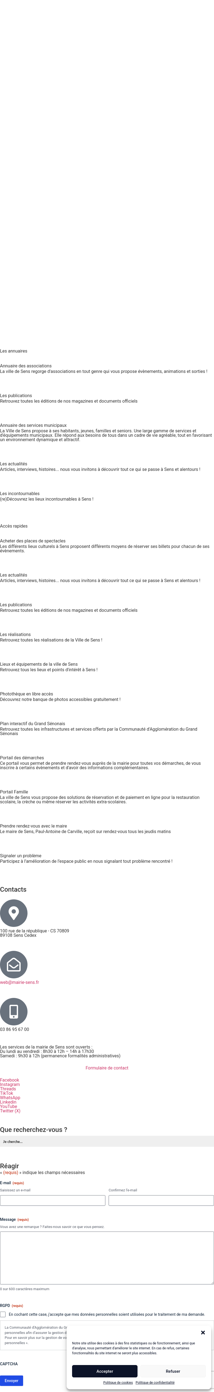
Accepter (105, 1371)
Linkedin (8, 1102)
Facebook (9, 1080)
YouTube (8, 1106)
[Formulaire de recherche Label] (107, 1141)
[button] (203, 1332)
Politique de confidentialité (155, 1383)
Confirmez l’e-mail (123, 1190)
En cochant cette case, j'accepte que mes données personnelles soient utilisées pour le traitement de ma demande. (107, 1314)
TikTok (6, 1093)
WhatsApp (10, 1097)
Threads (8, 1088)
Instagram (10, 1084)
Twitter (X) (10, 1110)
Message (14, 1219)
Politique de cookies (118, 1383)
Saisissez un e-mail (15, 1190)
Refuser (173, 1371)
